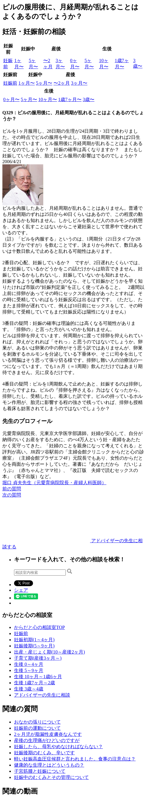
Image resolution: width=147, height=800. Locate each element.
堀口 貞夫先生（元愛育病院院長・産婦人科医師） (54, 482)
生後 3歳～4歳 (28, 688)
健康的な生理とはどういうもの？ (49, 765)
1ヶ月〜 (26, 83)
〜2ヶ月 (61, 83)
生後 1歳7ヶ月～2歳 (34, 682)
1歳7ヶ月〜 (70, 99)
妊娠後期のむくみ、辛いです (44, 752)
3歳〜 (88, 99)
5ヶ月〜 (44, 83)
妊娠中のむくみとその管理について (51, 777)
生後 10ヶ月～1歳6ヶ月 (38, 676)
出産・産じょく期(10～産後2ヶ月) (49, 651)
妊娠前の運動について (37, 728)
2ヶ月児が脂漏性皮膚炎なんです (48, 734)
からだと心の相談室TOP (39, 627)
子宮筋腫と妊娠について (39, 771)
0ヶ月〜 (11, 99)
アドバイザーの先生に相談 (42, 694)
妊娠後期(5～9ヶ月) (34, 645)
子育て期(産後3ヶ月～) (38, 658)
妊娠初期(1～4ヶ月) (34, 639)
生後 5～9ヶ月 (28, 670)
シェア (21, 590)
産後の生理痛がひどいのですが (46, 740)
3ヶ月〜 (79, 83)
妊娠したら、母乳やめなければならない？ (58, 746)
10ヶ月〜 (47, 99)
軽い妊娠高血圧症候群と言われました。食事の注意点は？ (75, 758)
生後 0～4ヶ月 (28, 664)
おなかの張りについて (37, 721)
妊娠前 (10, 83)
